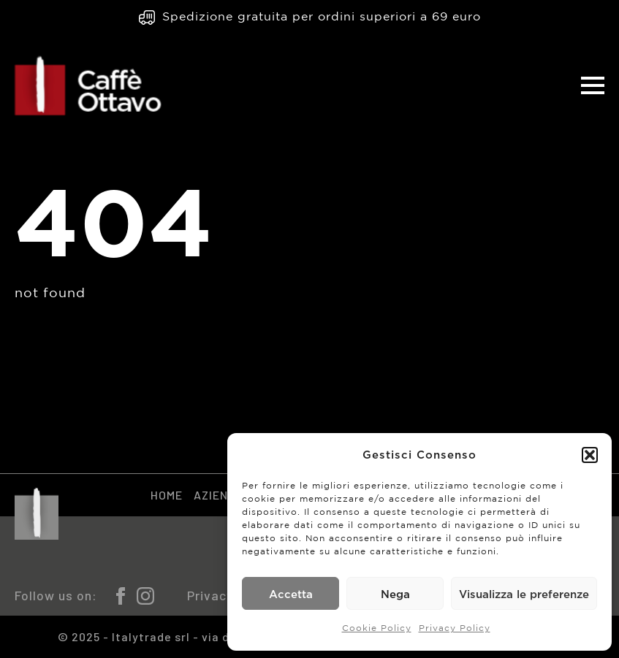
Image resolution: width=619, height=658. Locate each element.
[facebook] (120, 596)
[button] (589, 455)
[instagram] (145, 596)
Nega (395, 594)
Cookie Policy (376, 628)
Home (167, 495)
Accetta (291, 594)
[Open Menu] (592, 85)
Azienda (218, 495)
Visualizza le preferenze (524, 594)
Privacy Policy (454, 628)
